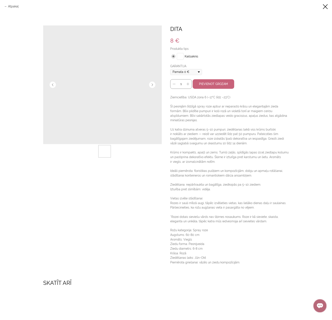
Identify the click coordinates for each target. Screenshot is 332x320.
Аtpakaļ (13, 6)
